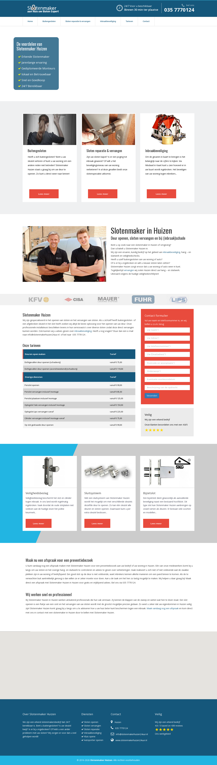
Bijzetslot (149, 493)
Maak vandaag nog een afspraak (163, 608)
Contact (146, 21)
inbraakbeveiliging (171, 252)
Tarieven (129, 21)
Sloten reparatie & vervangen (77, 21)
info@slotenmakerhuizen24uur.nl (44, 334)
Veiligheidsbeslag (37, 493)
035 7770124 (179, 9)
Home (30, 21)
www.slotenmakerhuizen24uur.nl (129, 740)
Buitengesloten (49, 21)
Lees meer (43, 194)
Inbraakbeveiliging (108, 21)
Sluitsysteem (92, 493)
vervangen (129, 270)
